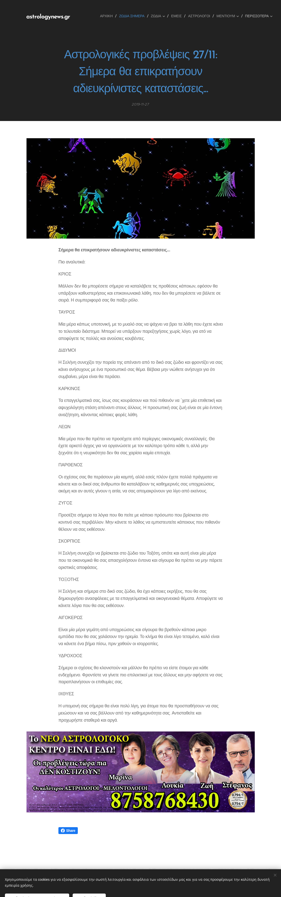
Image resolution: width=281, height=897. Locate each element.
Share (68, 831)
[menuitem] (108, 16)
